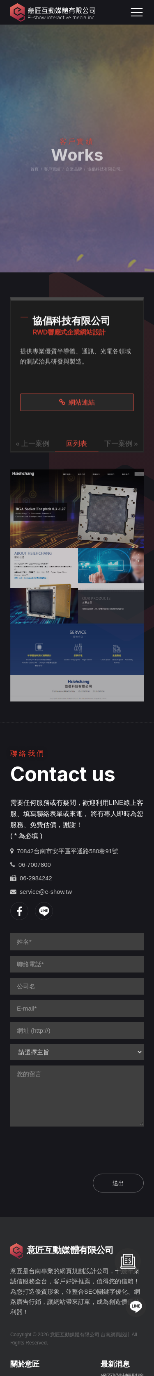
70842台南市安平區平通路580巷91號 (67, 851)
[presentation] (72, 1147)
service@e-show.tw (46, 892)
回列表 (76, 445)
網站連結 (77, 403)
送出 (118, 1183)
